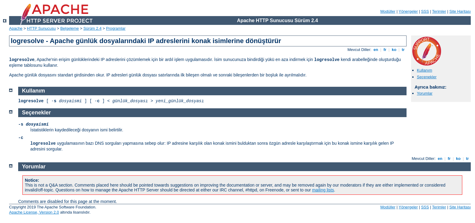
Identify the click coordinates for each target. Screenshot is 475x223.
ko (394, 49)
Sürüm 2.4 (92, 28)
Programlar (115, 28)
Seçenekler (427, 77)
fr (384, 49)
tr (403, 49)
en (375, 49)
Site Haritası (460, 11)
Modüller (388, 11)
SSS (425, 11)
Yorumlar (425, 93)
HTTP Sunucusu (41, 28)
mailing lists (323, 190)
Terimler (439, 11)
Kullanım (424, 70)
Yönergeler (408, 11)
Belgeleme (69, 28)
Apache (15, 28)
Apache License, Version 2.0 (34, 212)
